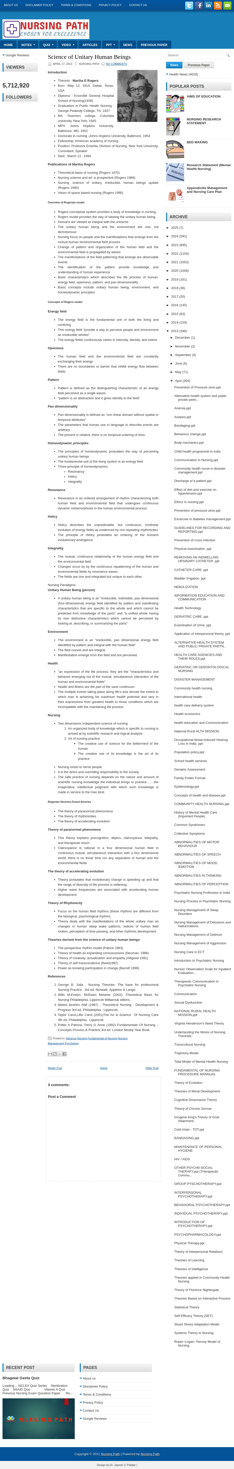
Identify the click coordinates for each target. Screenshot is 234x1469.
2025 (175, 228)
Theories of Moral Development (197, 1091)
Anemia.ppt (182, 408)
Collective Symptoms (189, 833)
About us (11, 5)
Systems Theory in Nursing (193, 1333)
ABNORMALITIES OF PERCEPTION (201, 884)
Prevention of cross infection (194, 540)
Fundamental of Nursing (102, 1038)
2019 (175, 279)
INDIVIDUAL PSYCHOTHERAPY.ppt (200, 1213)
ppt (112, 43)
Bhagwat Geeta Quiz (21, 1378)
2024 (175, 236)
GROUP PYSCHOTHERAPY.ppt (197, 1184)
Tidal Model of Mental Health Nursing (201, 1061)
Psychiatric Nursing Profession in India (202, 893)
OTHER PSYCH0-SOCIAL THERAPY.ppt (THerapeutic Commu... (196, 1171)
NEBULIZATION (186, 587)
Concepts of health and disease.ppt (199, 795)
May (178, 372)
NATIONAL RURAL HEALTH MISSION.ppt (195, 1013)
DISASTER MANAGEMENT (194, 679)
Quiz (50, 43)
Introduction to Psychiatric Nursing (199, 960)
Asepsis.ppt (182, 417)
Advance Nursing (76, 1038)
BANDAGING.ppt (186, 1138)
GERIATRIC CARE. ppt (191, 616)
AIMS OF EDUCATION (203, 96)
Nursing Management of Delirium (198, 935)
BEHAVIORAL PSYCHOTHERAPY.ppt (202, 1205)
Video (69, 43)
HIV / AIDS (182, 1159)
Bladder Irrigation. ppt (189, 578)
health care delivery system (194, 705)
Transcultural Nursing (189, 1044)
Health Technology (187, 608)
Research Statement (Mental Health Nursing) (208, 167)
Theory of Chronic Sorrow (192, 1108)
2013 (175, 331)
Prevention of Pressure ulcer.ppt (197, 387)
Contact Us (138, 5)
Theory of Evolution (188, 1083)
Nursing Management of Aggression (200, 943)
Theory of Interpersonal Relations (198, 1252)
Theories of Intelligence (191, 1269)
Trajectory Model (186, 1053)
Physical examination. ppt (192, 549)
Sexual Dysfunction (188, 1002)
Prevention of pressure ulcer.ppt (197, 510)
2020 (175, 271)
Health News (178, 74)
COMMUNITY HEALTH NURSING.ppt (201, 804)
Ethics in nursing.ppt (189, 502)
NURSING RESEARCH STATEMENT (204, 121)
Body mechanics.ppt (189, 442)
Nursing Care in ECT (189, 952)
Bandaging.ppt (184, 425)
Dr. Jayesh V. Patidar (123, 1464)
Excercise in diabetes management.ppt (202, 519)
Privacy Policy (110, 5)
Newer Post (55, 1068)
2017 (175, 296)
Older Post (152, 1068)
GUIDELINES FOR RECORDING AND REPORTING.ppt (202, 529)
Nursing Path (110, 1454)
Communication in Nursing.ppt (196, 460)
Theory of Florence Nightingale (196, 1290)
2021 (175, 262)
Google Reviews (17, 55)
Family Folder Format (189, 778)
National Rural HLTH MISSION (196, 731)
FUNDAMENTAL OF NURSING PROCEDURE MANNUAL (197, 1072)
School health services (190, 761)
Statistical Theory (186, 1307)
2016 (175, 305)
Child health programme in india (197, 451)
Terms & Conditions (76, 5)
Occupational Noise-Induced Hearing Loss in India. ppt (200, 741)
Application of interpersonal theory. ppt (202, 634)
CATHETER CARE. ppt (191, 570)
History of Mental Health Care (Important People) (195, 814)
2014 (175, 322)
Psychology (72, 1043)
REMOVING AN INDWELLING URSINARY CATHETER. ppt (196, 559)
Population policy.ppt (189, 752)
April (179, 381)
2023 (175, 245)
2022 (175, 253)
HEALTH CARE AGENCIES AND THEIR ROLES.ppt (198, 656)
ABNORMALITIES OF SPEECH (197, 854)
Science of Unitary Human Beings (89, 57)
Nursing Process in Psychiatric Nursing (202, 901)
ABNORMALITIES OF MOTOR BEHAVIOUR (196, 844)
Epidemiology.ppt (186, 786)
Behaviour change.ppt (190, 434)
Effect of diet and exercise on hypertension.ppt (195, 491)
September (183, 355)
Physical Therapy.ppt (189, 1243)
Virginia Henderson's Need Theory (199, 1023)
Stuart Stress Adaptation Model (196, 1324)
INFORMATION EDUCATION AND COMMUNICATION (199, 597)
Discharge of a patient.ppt (192, 481)
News (127, 45)
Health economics (187, 714)
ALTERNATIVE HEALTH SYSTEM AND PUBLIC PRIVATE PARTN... (200, 644)
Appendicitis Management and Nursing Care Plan (207, 190)
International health (188, 697)
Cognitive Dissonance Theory (195, 1100)
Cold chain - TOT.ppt (189, 1129)
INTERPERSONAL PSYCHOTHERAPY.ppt (193, 1194)
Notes (29, 43)
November (183, 346)
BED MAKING (197, 142)
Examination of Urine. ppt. (193, 625)
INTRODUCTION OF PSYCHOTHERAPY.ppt (193, 1224)
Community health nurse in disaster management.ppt (199, 470)
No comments (116, 63)
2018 (175, 288)
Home (8, 45)
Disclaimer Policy (39, 5)
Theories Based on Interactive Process (202, 1298)
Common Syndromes (189, 825)
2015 (175, 314)
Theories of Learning (189, 1260)
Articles (89, 45)
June (179, 363)
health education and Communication (201, 723)
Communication (185, 994)
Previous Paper (154, 45)
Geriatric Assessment (189, 769)
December (183, 337)
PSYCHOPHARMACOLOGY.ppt (197, 1234)
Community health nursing (193, 688)
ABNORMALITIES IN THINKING (197, 875)
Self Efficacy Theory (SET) (193, 1316)
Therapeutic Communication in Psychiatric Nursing (196, 983)
